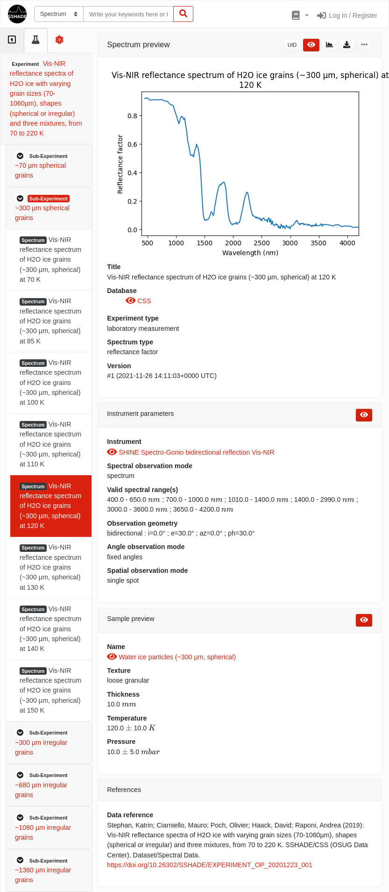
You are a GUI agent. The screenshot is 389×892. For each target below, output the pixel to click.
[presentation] (154, 499)
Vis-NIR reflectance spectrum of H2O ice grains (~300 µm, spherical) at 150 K (50, 690)
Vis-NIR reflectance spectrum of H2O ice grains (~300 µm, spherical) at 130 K (50, 567)
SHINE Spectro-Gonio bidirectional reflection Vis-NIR (191, 452)
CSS (138, 301)
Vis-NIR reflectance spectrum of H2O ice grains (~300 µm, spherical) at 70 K (50, 259)
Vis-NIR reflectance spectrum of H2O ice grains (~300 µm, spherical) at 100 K (50, 382)
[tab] (12, 40)
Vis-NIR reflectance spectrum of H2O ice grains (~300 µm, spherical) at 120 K (50, 505)
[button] (299, 16)
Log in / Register (346, 15)
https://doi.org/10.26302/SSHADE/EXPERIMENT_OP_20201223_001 (209, 865)
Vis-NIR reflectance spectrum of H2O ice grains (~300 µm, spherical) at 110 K (50, 444)
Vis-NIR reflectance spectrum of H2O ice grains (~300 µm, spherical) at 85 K (50, 320)
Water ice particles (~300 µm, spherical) (171, 657)
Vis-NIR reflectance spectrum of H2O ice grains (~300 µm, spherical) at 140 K (50, 628)
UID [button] (292, 45)
